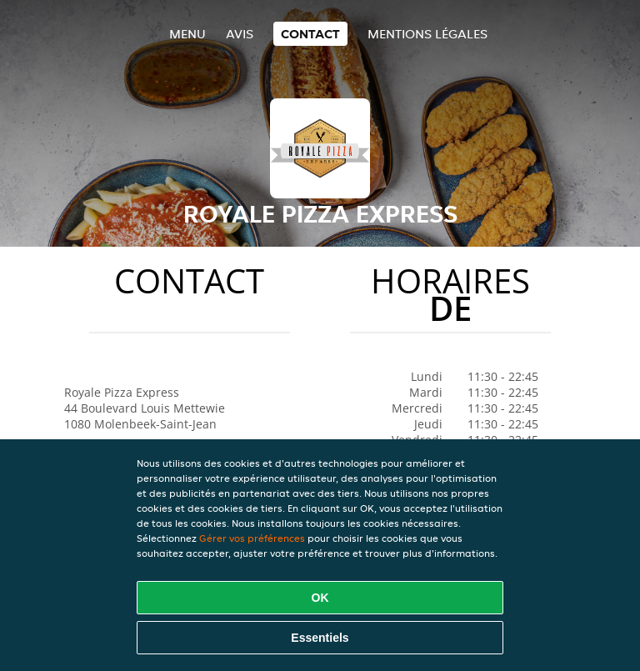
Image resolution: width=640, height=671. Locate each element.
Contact (310, 34)
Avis (239, 34)
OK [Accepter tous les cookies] (320, 597)
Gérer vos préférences (252, 538)
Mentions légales (428, 34)
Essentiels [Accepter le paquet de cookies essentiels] (319, 637)
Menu (187, 34)
